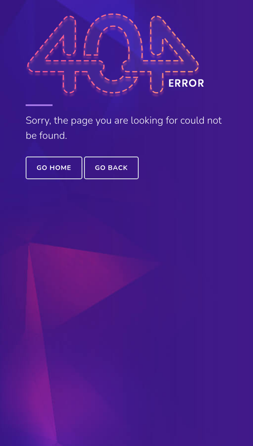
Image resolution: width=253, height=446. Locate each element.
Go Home (54, 168)
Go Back (111, 168)
